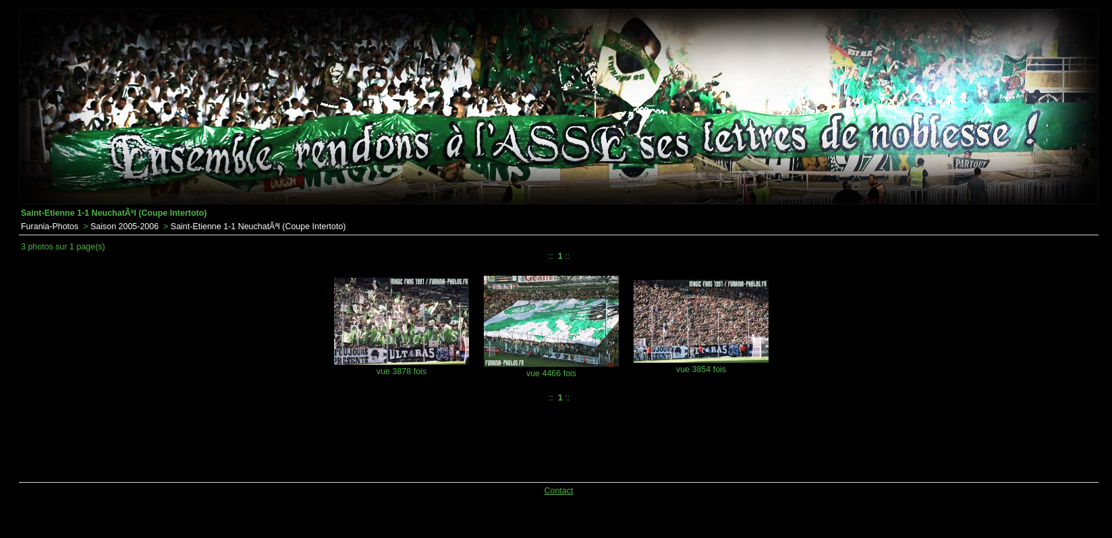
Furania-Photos (49, 226)
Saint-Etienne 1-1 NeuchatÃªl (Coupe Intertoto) (258, 226)
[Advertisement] (364, 439)
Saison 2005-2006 (124, 226)
